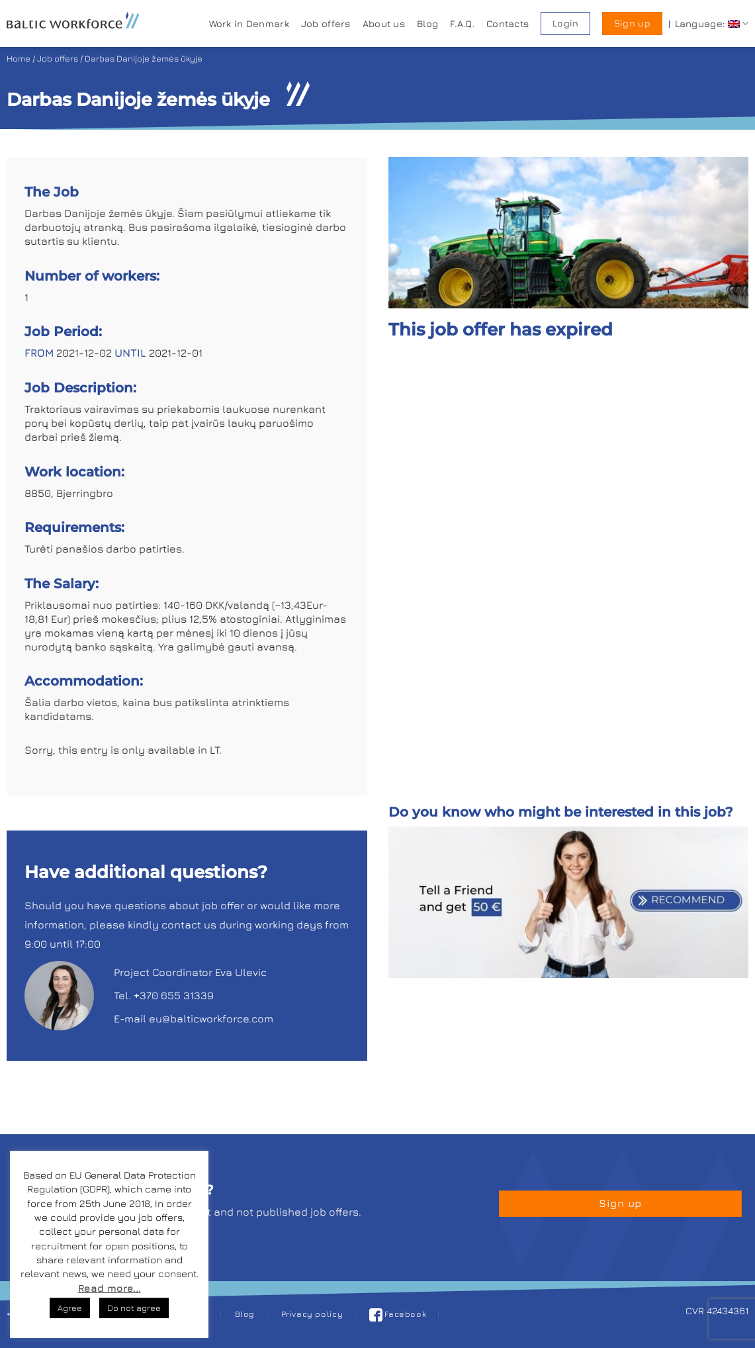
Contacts (507, 23)
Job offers (326, 23)
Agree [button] (70, 1307)
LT (214, 750)
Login (565, 23)
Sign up (632, 23)
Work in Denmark (249, 23)
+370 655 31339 (174, 995)
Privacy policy (312, 1314)
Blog (427, 23)
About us (384, 23)
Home (18, 59)
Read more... (109, 1288)
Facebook (398, 1314)
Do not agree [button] (134, 1307)
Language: (711, 23)
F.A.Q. (462, 23)
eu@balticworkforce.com (211, 1018)
